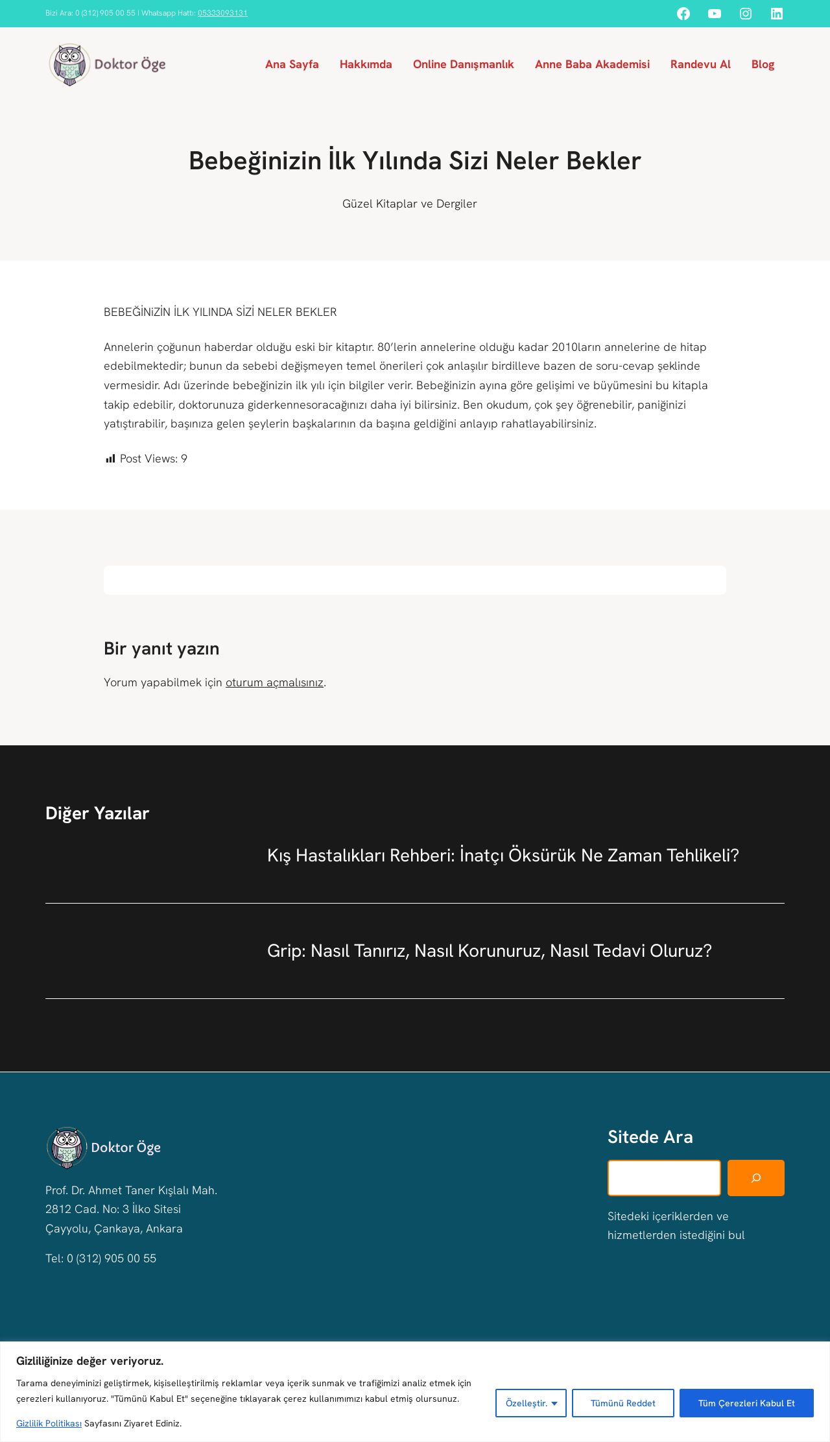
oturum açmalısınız (275, 682)
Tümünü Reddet (623, 1403)
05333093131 (223, 13)
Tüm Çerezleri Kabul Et (746, 1403)
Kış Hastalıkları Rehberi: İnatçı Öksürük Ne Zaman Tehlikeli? (503, 855)
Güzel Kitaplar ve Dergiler (409, 203)
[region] (415, 1391)
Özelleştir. (526, 1403)
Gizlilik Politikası (49, 1423)
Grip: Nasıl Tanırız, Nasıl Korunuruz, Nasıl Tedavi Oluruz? (489, 950)
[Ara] (756, 1177)
